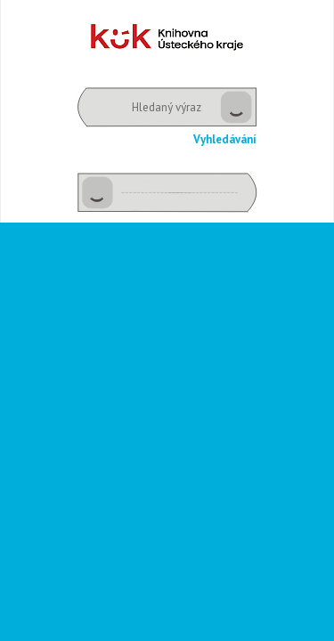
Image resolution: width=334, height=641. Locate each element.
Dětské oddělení (167, 37)
